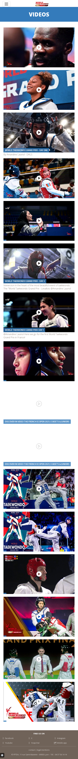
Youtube (7, 743)
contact (32, 750)
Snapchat (33, 743)
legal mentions (43, 750)
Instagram (59, 738)
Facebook (7, 738)
